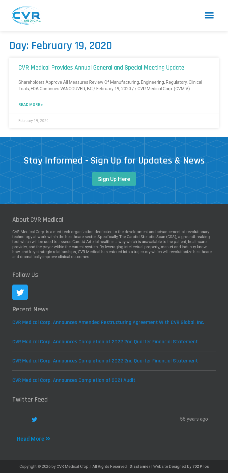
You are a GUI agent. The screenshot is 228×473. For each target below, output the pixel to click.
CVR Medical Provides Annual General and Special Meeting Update (101, 67)
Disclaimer (140, 466)
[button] (209, 15)
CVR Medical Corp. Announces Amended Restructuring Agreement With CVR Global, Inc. (108, 322)
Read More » (30, 105)
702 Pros (200, 466)
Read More (33, 438)
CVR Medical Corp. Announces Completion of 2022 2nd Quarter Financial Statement (105, 341)
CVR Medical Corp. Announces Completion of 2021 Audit (73, 380)
